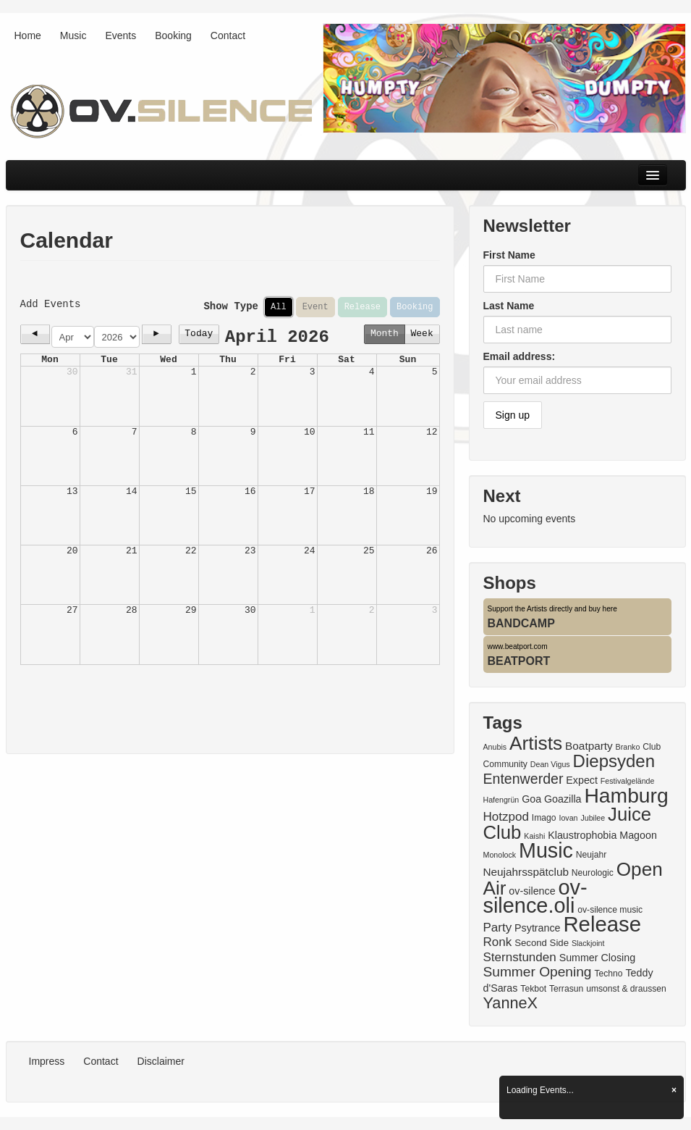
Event (315, 307)
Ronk (497, 942)
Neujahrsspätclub (526, 872)
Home (27, 35)
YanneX (510, 1003)
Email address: (519, 356)
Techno (608, 973)
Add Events (50, 304)
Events (120, 35)
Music (73, 35)
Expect (582, 780)
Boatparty (589, 746)
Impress (47, 1061)
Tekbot (533, 989)
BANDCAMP (521, 623)
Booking (173, 35)
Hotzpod (506, 817)
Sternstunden (519, 957)
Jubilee (592, 817)
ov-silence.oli (535, 896)
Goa (531, 799)
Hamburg (626, 795)
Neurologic (593, 873)
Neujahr (591, 855)
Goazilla (563, 799)
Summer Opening (537, 971)
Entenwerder (523, 779)
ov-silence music (610, 910)
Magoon (638, 835)
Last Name (509, 305)
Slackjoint (588, 943)
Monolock (500, 854)
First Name (509, 255)
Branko (628, 746)
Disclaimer (161, 1061)
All (279, 307)
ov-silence (532, 891)
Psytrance (537, 928)
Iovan (568, 817)
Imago (544, 818)
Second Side (541, 942)
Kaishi (534, 836)
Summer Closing (597, 957)
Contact (228, 35)
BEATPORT (519, 661)
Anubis (495, 746)
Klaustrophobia (582, 835)
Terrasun (566, 989)
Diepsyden (614, 761)
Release (362, 307)
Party (497, 927)
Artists (535, 743)
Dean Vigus (550, 764)
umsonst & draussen (626, 989)
